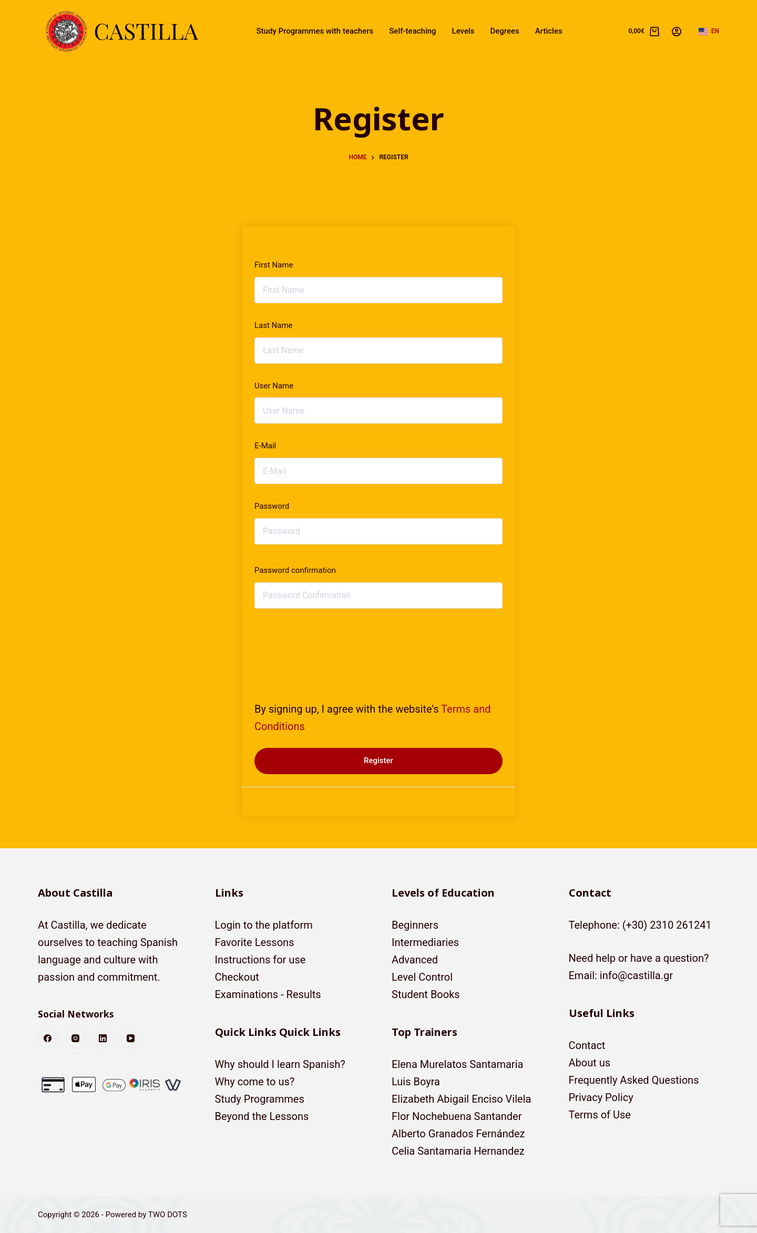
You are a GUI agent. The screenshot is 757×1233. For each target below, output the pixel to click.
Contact (587, 1045)
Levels (463, 31)
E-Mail (265, 445)
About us (590, 1062)
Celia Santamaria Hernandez (458, 1151)
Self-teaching (412, 31)
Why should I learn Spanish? (280, 1064)
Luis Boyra (416, 1081)
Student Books (426, 994)
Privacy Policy (601, 1097)
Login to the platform (264, 925)
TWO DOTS (167, 1214)
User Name (273, 386)
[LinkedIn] (103, 1039)
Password (271, 506)
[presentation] (326, 645)
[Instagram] (76, 1039)
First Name (273, 265)
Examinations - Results (268, 994)
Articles (548, 31)
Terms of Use (600, 1114)
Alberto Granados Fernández (458, 1133)
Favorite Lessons (254, 942)
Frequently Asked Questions (634, 1080)
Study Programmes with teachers (315, 31)
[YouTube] (131, 1039)
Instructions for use (260, 959)
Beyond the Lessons (262, 1116)
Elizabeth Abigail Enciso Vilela (461, 1099)
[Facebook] (48, 1039)
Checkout (237, 977)
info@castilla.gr (636, 975)
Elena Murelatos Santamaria (457, 1064)
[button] (709, 31)
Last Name (273, 325)
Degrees (504, 31)
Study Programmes (259, 1099)
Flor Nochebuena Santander (457, 1116)
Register (378, 760)
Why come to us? (255, 1081)
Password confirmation (295, 570)
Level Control (422, 977)
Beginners (415, 925)
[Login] (676, 31)
